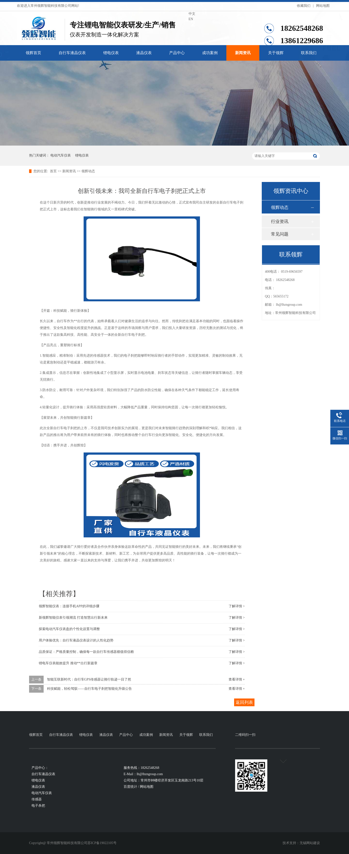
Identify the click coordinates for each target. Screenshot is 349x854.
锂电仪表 (111, 53)
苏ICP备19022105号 (102, 843)
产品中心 (177, 53)
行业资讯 (279, 221)
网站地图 (323, 6)
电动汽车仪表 (60, 155)
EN (191, 19)
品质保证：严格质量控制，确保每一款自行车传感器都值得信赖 (86, 652)
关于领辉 (276, 53)
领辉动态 (88, 171)
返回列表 (244, 702)
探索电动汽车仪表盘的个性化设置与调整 (69, 629)
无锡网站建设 (310, 843)
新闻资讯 (243, 53)
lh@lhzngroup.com (289, 304)
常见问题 (279, 234)
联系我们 (309, 53)
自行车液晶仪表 (72, 53)
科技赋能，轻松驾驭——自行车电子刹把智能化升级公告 (89, 688)
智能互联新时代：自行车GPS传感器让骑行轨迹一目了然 (89, 679)
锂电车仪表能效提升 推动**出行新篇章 (68, 663)
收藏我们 (303, 6)
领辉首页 (33, 53)
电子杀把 (38, 805)
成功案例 (210, 53)
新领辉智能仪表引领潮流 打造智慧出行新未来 (73, 617)
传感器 (37, 799)
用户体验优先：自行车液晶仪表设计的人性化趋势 (76, 640)
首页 (53, 171)
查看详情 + (237, 679)
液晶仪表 (144, 53)
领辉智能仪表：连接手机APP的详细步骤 (69, 606)
